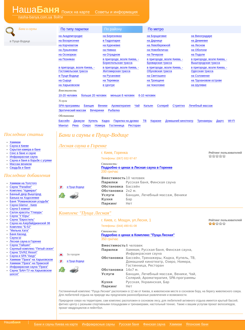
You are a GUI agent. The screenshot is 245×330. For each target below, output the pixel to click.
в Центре (109, 85)
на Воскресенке (69, 40)
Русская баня (129, 324)
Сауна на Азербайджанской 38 (30, 223)
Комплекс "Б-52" (20, 226)
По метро (156, 29)
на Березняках (112, 36)
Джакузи (79, 120)
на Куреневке (111, 45)
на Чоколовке (156, 85)
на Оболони (199, 49)
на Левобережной (158, 45)
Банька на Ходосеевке (24, 197)
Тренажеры (204, 120)
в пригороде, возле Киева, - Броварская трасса (165, 61)
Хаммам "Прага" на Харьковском (31, 259)
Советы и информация (116, 12)
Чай (137, 105)
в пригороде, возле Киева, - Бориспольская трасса (121, 61)
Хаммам (15, 142)
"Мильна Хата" (19, 230)
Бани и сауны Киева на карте (56, 324)
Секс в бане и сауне (23, 153)
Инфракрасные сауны (98, 324)
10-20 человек (68, 95)
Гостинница (116, 125)
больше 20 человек (93, 95)
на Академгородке (71, 36)
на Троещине (155, 80)
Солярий (163, 105)
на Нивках (109, 49)
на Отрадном (111, 54)
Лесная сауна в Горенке (25, 241)
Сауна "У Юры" (20, 216)
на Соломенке (200, 75)
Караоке (155, 120)
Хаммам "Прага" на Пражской (29, 263)
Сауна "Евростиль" (22, 219)
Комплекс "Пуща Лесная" (85, 212)
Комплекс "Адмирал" (23, 190)
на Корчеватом (68, 45)
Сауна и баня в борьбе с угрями (31, 160)
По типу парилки (74, 29)
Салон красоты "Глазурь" (26, 212)
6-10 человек (147, 95)
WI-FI (231, 120)
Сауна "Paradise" (21, 186)
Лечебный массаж (201, 105)
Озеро (87, 125)
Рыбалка (114, 110)
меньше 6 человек (122, 95)
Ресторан (134, 125)
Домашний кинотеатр (179, 120)
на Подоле (198, 54)
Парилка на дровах (126, 120)
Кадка (105, 120)
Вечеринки (97, 110)
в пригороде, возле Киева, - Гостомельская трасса (77, 69)
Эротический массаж (72, 110)
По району (113, 29)
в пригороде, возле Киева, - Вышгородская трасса (209, 61)
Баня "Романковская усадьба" (29, 201)
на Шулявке (198, 85)
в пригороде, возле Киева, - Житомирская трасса (121, 69)
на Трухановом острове (206, 80)
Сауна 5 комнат (20, 208)
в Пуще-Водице (69, 75)
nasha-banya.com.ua (35, 17)
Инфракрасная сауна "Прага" (29, 266)
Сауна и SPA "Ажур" (23, 255)
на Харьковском (69, 85)
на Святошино (156, 75)
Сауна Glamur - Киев (23, 205)
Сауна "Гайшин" (20, 245)
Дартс (220, 120)
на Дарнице (154, 40)
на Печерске (155, 54)
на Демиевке (199, 40)
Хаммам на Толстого (23, 183)
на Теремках (111, 80)
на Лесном (198, 45)
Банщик (89, 105)
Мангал (63, 125)
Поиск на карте (76, 12)
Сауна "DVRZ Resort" (23, 252)
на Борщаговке (157, 36)
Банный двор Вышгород (25, 194)
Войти (58, 17)
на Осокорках (67, 54)
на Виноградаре (201, 36)
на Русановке (111, 75)
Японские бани (197, 324)
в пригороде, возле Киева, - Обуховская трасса (165, 69)
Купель (93, 120)
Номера (100, 125)
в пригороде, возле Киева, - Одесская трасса (209, 69)
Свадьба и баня (20, 167)
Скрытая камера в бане (25, 149)
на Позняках (67, 59)
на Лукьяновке (68, 49)
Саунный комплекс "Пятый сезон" (32, 248)
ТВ (144, 120)
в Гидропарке (111, 40)
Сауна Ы (15, 237)
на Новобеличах (157, 49)
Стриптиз (179, 105)
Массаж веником (21, 164)
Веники (102, 105)
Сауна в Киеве (19, 145)
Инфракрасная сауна (24, 156)
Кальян (148, 105)
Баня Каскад (18, 234)
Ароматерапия (121, 105)
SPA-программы (69, 105)
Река (75, 125)
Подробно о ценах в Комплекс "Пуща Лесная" (138, 235)
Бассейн (64, 120)
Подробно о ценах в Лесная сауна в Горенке (136, 167)
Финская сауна (154, 324)
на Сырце (65, 80)
